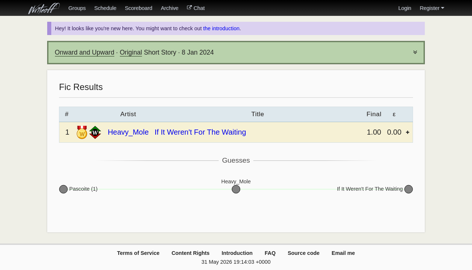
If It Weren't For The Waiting (200, 132)
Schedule (105, 8)
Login (404, 8)
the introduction (221, 28)
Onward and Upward (84, 52)
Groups (77, 8)
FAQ (270, 253)
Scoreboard (138, 8)
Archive (169, 8)
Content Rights (190, 253)
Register (432, 8)
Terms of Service (138, 253)
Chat (196, 8)
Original (131, 52)
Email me (343, 253)
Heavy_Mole (128, 132)
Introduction (237, 253)
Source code (303, 253)
